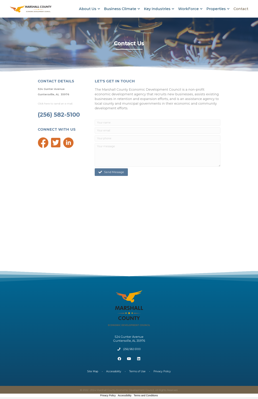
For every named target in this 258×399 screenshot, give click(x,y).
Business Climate (120, 9)
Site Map (93, 371)
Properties (216, 9)
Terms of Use (137, 371)
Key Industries (157, 9)
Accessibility (113, 371)
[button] (111, 172)
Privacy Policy (162, 371)
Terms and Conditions (146, 395)
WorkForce (188, 9)
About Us (87, 9)
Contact (240, 9)
